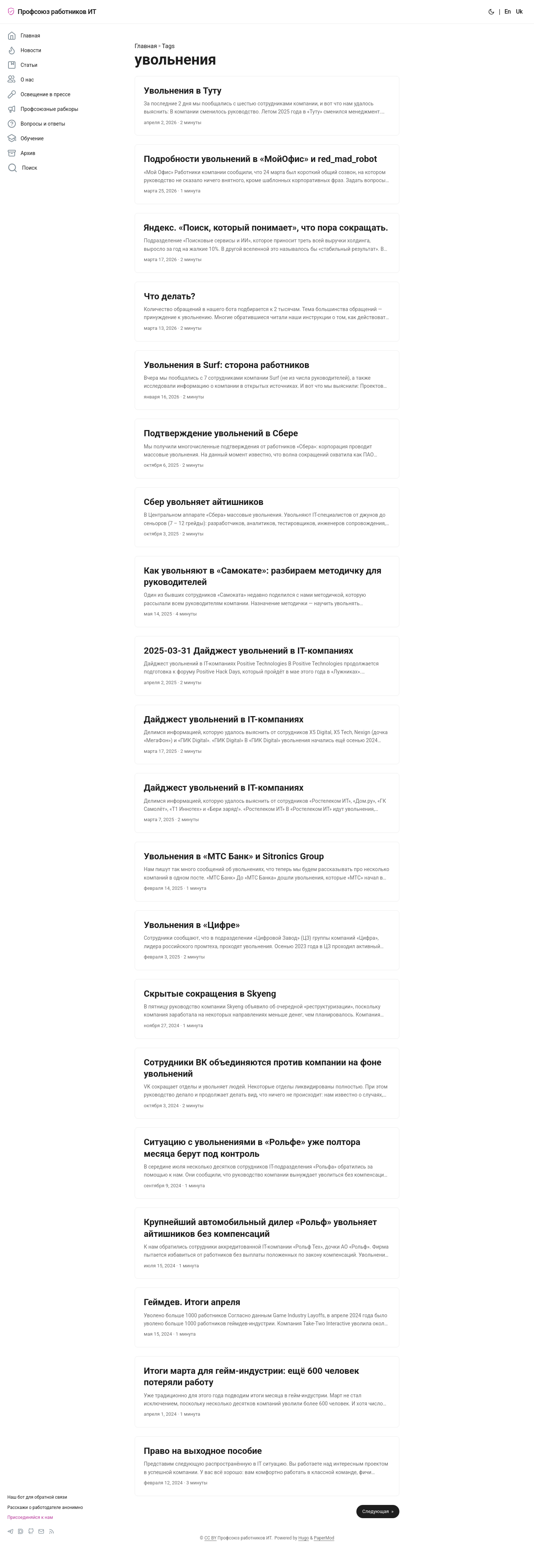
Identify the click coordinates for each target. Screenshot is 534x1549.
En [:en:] (508, 11)
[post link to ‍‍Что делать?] (267, 311)
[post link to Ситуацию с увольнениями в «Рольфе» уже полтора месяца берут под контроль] (267, 1163)
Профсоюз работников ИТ (51, 11)
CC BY (210, 1538)
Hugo (303, 1538)
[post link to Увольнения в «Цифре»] (267, 940)
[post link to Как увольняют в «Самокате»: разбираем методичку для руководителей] (267, 591)
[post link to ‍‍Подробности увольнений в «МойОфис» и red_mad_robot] (267, 174)
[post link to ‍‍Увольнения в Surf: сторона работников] (267, 380)
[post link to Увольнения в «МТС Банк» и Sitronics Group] (267, 871)
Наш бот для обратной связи (37, 1497)
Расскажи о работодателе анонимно (45, 1507)
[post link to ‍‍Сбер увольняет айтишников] (267, 517)
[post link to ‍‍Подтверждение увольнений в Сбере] (267, 448)
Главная (146, 46)
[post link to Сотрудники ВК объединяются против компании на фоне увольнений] (267, 1083)
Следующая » (378, 1511)
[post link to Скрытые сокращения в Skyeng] (267, 1009)
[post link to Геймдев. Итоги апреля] (267, 1317)
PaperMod (324, 1538)
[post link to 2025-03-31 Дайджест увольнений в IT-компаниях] (267, 666)
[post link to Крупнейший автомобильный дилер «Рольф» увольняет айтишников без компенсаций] (267, 1243)
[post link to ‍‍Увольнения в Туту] (267, 106)
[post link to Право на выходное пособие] (267, 1466)
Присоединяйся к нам (30, 1517)
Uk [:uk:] (519, 11)
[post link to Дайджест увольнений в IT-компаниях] (267, 734)
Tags (168, 46)
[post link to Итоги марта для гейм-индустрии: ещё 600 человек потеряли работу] (267, 1392)
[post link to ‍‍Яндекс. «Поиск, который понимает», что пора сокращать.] (267, 242)
